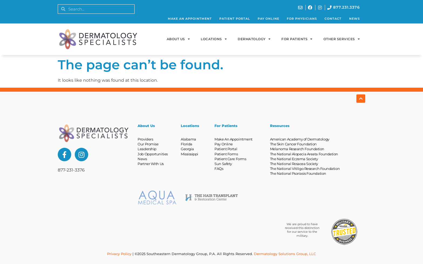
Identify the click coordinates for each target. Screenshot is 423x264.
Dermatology (254, 39)
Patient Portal (234, 18)
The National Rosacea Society (294, 164)
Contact (333, 18)
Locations (214, 39)
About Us (178, 39)
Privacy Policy (119, 254)
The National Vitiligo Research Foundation (305, 168)
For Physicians (302, 18)
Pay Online (268, 18)
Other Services (341, 39)
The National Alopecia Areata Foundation (304, 154)
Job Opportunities (153, 154)
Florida (186, 144)
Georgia (187, 149)
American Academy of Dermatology (299, 139)
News (354, 18)
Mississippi (189, 154)
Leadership (147, 149)
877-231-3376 (71, 170)
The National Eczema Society (294, 159)
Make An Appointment (190, 18)
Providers (145, 139)
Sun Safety (223, 164)
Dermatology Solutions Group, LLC (285, 254)
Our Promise (148, 144)
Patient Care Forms (230, 159)
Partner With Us (150, 164)
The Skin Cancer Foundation (293, 144)
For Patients (297, 39)
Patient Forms (226, 154)
